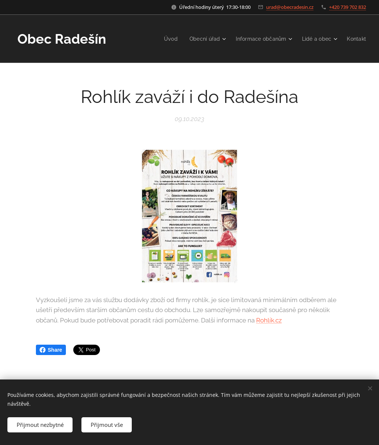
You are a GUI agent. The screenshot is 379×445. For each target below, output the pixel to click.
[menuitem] (165, 39)
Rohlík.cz (269, 320)
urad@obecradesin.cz (289, 7)
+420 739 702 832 (347, 7)
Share (51, 350)
